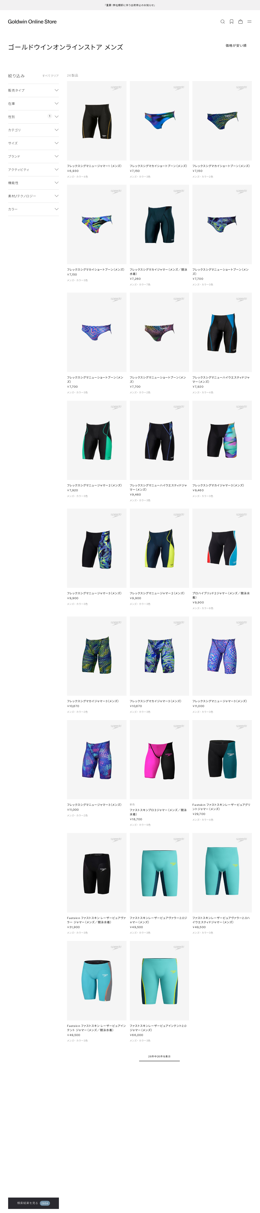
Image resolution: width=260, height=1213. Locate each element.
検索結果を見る (33, 1203)
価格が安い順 (236, 45)
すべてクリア (50, 75)
